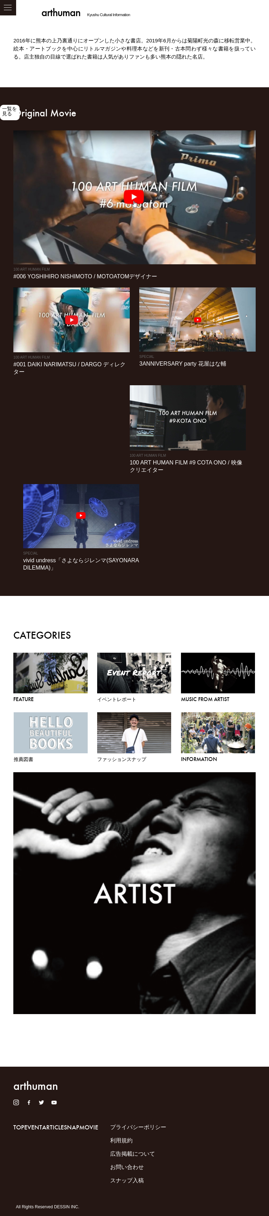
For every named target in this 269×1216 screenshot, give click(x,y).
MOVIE (88, 1127)
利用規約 (121, 1140)
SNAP (71, 1127)
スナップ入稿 (127, 1180)
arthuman (60, 12)
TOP (18, 1127)
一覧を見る (9, 111)
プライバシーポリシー (138, 1127)
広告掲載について (132, 1154)
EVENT (33, 1127)
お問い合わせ (127, 1167)
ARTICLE (53, 1127)
